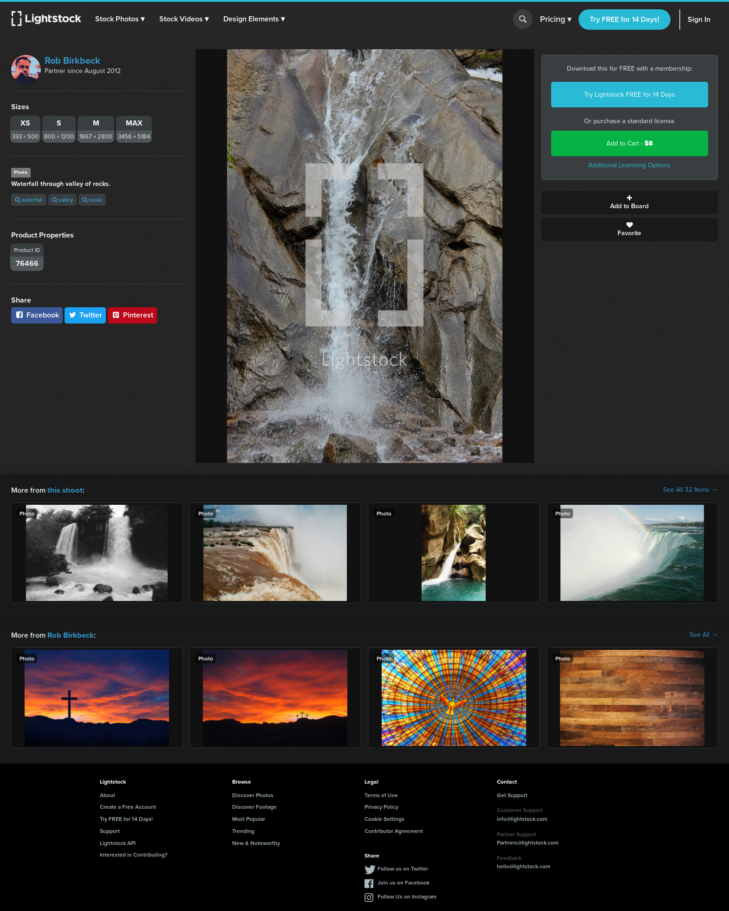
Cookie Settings (384, 818)
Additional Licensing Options (629, 165)
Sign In (699, 19)
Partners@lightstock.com (528, 841)
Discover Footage (254, 806)
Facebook (37, 315)
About (107, 794)
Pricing (555, 19)
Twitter (85, 315)
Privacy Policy (381, 806)
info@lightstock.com (522, 818)
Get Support (512, 794)
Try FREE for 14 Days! (624, 19)
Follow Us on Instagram (407, 895)
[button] (120, 19)
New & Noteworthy (256, 842)
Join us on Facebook (404, 881)
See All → (704, 634)
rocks (92, 200)
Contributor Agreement (393, 830)
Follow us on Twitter (403, 867)
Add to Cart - (629, 143)
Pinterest (132, 315)
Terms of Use (381, 794)
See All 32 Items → (690, 490)
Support (110, 830)
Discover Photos (252, 794)
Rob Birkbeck (72, 60)
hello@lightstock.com (523, 865)
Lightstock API (118, 842)
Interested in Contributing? (134, 854)
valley (62, 200)
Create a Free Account (128, 806)
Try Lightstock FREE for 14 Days (629, 94)
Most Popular (248, 818)
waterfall (29, 200)
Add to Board (630, 203)
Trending (243, 830)
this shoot (63, 489)
